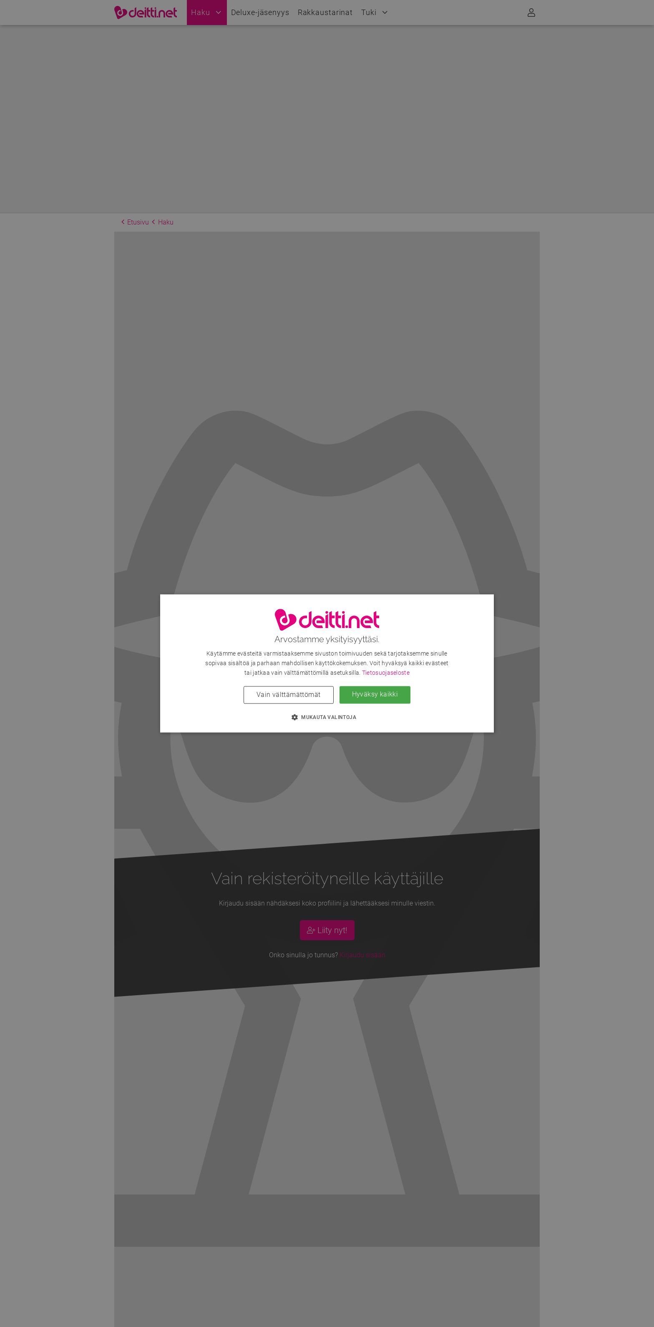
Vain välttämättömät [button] (289, 695)
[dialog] (327, 663)
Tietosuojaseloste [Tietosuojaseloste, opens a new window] (386, 673)
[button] (327, 717)
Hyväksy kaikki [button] (375, 695)
